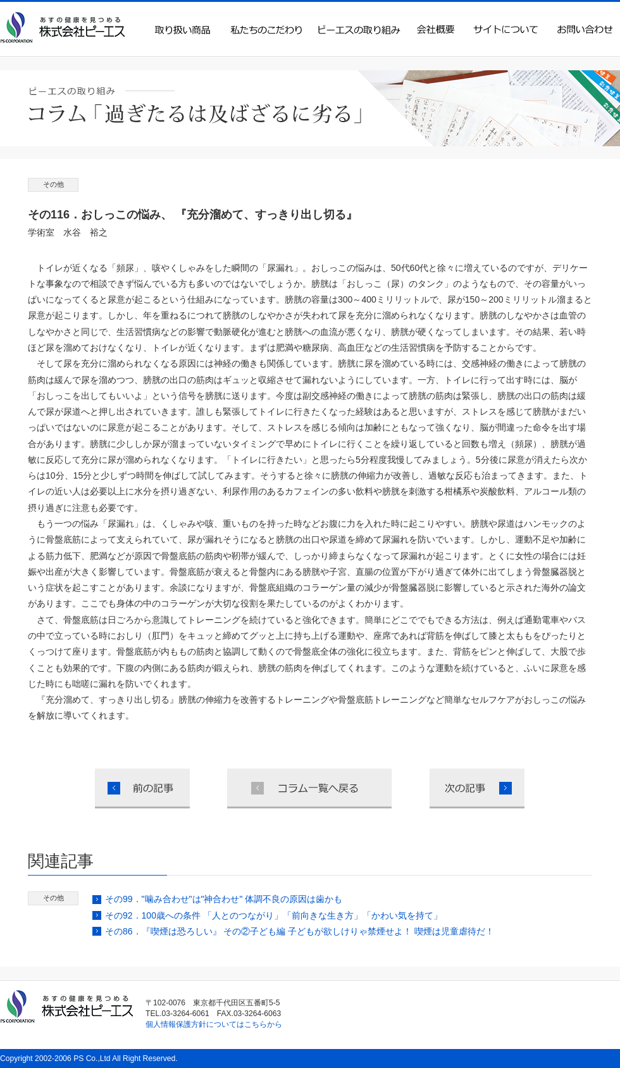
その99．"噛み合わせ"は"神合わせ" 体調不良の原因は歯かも (223, 899)
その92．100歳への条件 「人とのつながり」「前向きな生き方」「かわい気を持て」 (273, 915)
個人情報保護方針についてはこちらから (214, 1024)
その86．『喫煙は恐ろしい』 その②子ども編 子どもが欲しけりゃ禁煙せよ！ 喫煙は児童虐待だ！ (299, 931)
